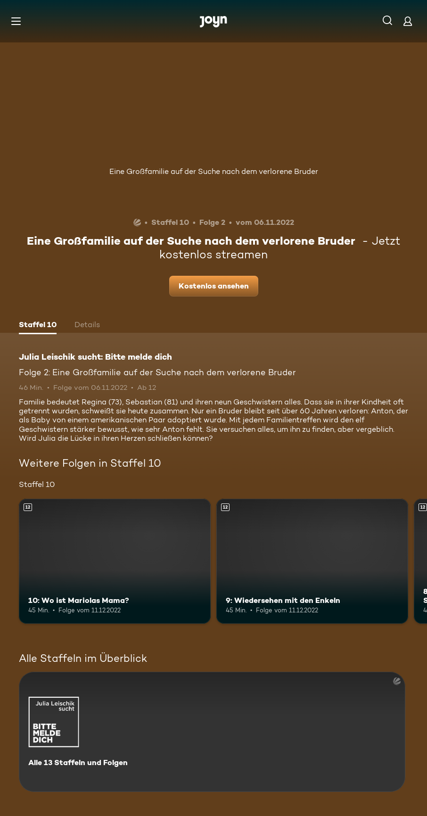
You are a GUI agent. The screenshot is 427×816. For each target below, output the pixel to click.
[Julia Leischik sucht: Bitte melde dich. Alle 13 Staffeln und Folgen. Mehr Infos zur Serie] (212, 732)
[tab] (37, 325)
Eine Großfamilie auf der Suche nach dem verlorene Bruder (213, 171)
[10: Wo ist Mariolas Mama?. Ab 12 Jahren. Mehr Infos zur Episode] (115, 561)
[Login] (407, 21)
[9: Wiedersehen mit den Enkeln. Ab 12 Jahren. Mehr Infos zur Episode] (312, 561)
